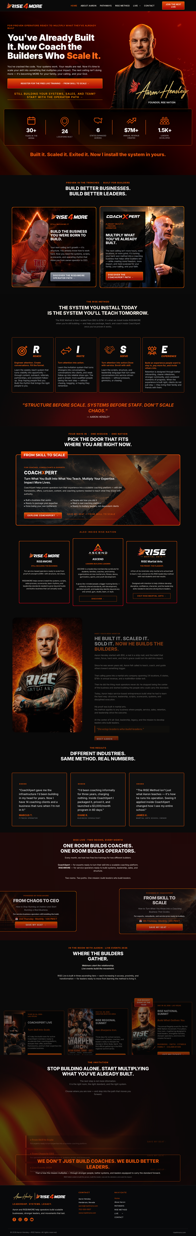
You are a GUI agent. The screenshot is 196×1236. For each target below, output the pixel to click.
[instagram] (20, 1220)
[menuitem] (74, 6)
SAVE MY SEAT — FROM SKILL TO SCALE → (91, 515)
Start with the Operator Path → (55, 97)
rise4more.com (179, 1232)
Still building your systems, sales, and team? (55, 93)
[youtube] (32, 1220)
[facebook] (14, 1220)
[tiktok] (26, 1220)
